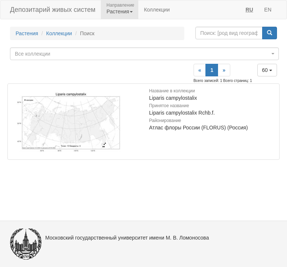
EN (267, 10)
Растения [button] (119, 11)
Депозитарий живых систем (52, 9)
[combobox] (144, 53)
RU (249, 10)
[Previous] (200, 70)
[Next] (224, 70)
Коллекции (157, 10)
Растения (27, 33)
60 (267, 70)
